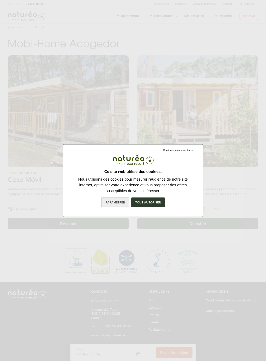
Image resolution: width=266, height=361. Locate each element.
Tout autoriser (148, 202)
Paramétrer (115, 202)
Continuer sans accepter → (178, 150)
